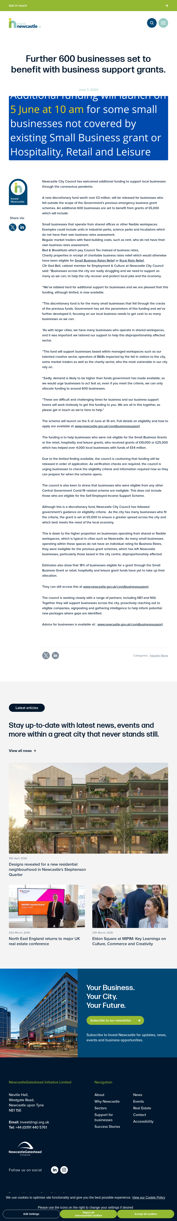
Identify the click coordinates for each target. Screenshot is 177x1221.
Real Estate (142, 1108)
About (99, 1094)
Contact (139, 1114)
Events (138, 1101)
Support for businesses (104, 1117)
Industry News (159, 655)
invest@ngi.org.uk (34, 1122)
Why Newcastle (107, 1101)
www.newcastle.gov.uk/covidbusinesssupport (107, 426)
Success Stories (107, 1126)
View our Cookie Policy (148, 1197)
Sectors (101, 1108)
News (137, 1094)
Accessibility (143, 1121)
